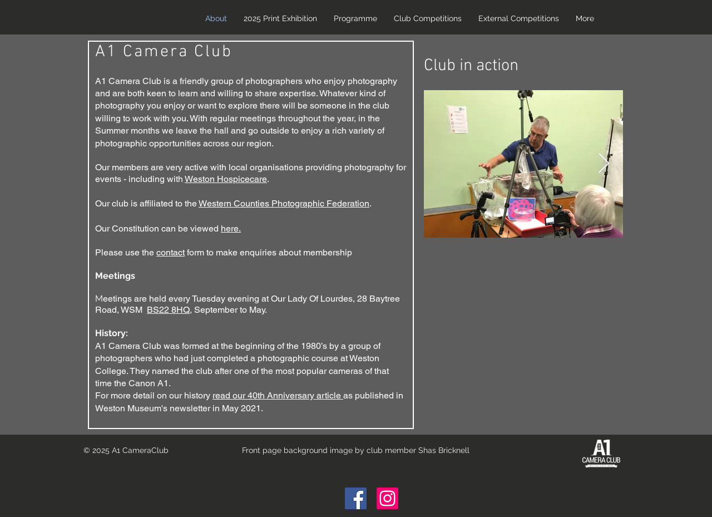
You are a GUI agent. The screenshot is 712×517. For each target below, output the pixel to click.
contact (170, 252)
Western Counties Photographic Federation (284, 203)
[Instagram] (387, 498)
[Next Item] (603, 164)
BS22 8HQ (168, 309)
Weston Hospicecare (226, 179)
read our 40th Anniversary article (277, 395)
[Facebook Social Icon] (356, 498)
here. (231, 228)
